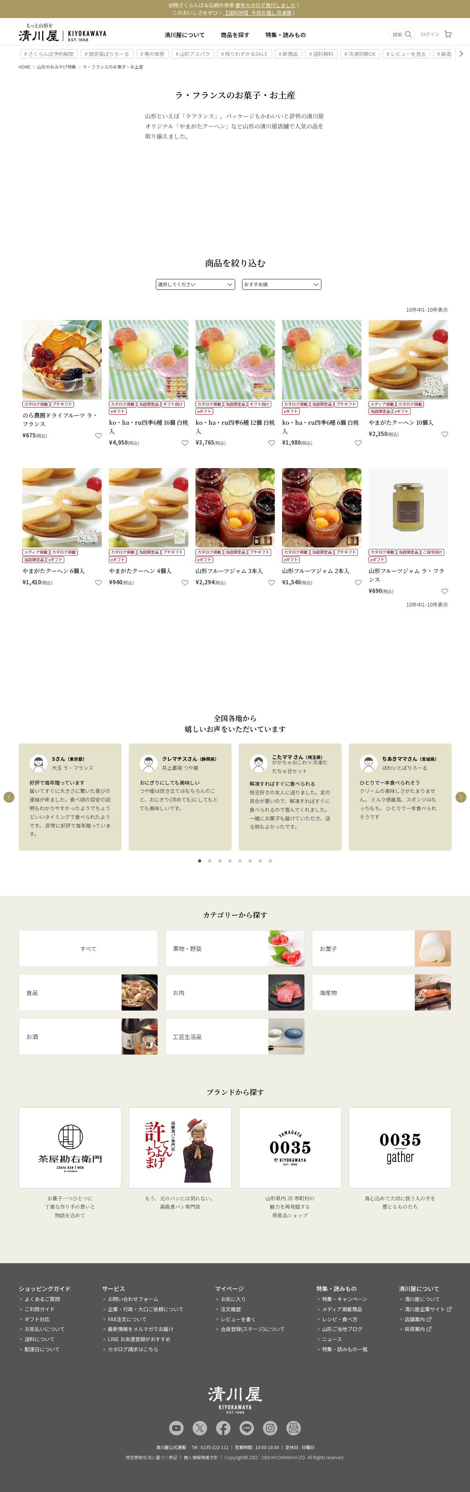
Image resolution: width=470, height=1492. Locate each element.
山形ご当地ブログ (342, 1328)
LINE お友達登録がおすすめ (139, 1339)
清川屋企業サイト (425, 1309)
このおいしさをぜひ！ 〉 (235, 12)
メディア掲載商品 (342, 1309)
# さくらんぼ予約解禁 (49, 53)
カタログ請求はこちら (133, 1349)
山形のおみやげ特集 (56, 67)
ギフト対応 (37, 1319)
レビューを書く (238, 1319)
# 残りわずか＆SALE (244, 53)
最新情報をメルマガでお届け (140, 1328)
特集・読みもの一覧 (345, 1349)
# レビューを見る (406, 53)
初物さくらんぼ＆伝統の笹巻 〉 (235, 5)
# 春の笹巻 (152, 53)
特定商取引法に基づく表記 (151, 1457)
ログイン (430, 34)
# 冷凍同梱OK (359, 53)
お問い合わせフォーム (133, 1299)
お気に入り (233, 1299)
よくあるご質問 (42, 1299)
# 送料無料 (321, 53)
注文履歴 (231, 1309)
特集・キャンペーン (344, 1299)
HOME (25, 67)
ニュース (332, 1339)
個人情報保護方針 (201, 1457)
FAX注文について (127, 1319)
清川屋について (184, 34)
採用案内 (415, 1328)
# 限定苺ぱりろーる (107, 53)
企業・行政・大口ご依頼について (146, 1309)
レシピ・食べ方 (339, 1319)
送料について (40, 1339)
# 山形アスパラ (193, 53)
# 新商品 (288, 53)
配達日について (42, 1349)
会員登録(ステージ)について (253, 1328)
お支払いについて (45, 1328)
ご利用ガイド (40, 1309)
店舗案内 (415, 1319)
